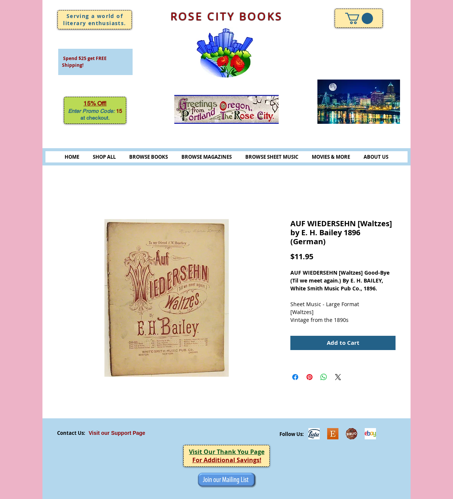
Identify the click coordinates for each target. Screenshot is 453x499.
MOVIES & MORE (331, 156)
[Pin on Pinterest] (309, 377)
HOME (72, 156)
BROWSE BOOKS (148, 156)
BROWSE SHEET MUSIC (271, 156)
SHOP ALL (104, 156)
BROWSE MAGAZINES (206, 156)
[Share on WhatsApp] (323, 377)
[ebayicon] (370, 433)
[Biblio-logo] (351, 433)
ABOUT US (376, 156)
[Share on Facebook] (295, 377)
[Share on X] (338, 377)
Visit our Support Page (117, 433)
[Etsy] (332, 433)
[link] (359, 18)
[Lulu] (314, 433)
